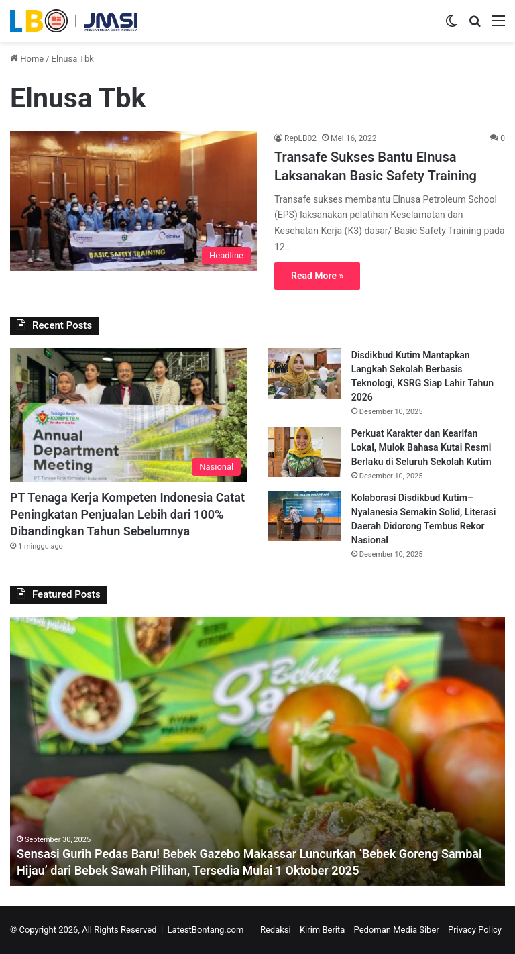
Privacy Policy (475, 929)
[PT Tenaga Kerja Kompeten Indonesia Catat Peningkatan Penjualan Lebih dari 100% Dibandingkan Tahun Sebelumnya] (128, 415)
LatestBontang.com (206, 929)
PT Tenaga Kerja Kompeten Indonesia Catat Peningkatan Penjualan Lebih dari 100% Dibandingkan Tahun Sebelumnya (127, 514)
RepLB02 (300, 138)
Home (27, 59)
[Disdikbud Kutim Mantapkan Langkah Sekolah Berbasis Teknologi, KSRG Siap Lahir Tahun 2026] (304, 373)
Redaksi (275, 929)
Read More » (317, 275)
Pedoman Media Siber (396, 929)
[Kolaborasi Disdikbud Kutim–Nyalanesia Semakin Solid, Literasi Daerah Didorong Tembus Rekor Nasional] (304, 516)
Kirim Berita (322, 929)
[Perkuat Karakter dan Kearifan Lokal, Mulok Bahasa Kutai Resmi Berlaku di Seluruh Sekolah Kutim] (304, 452)
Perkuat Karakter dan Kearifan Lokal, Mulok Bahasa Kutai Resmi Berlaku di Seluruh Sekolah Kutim (421, 447)
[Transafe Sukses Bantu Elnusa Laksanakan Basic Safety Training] (134, 201)
